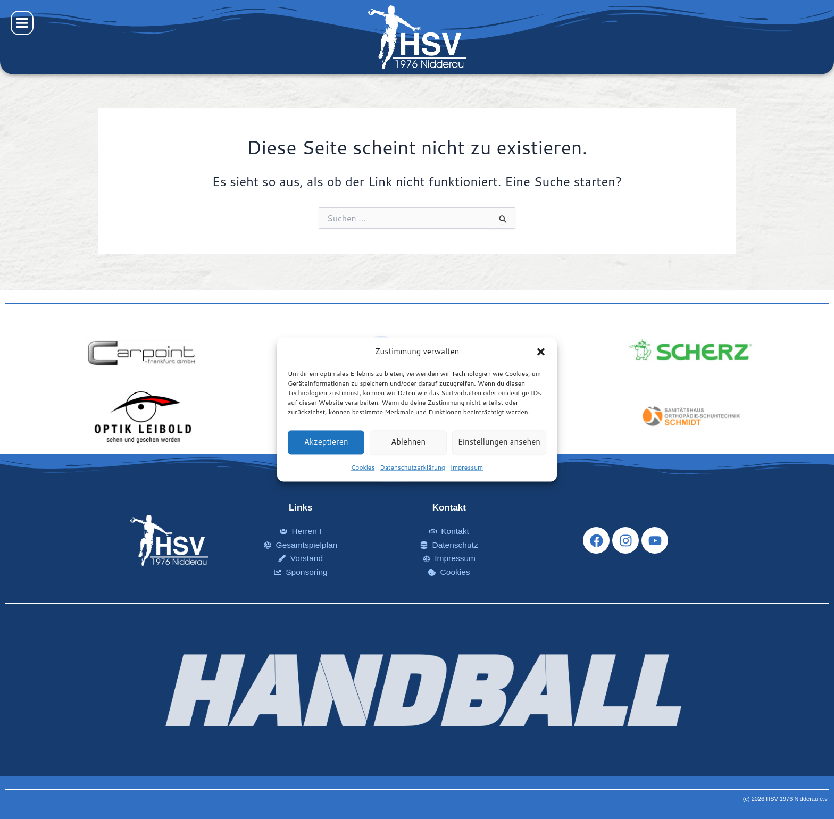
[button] (541, 352)
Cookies (362, 467)
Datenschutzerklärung (412, 467)
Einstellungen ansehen (499, 442)
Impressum (467, 467)
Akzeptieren (326, 442)
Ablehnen (408, 442)
